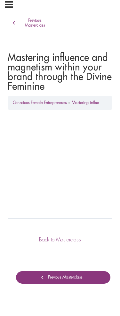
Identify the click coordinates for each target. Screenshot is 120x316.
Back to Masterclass (60, 239)
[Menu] (9, 4)
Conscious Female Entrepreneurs (40, 103)
